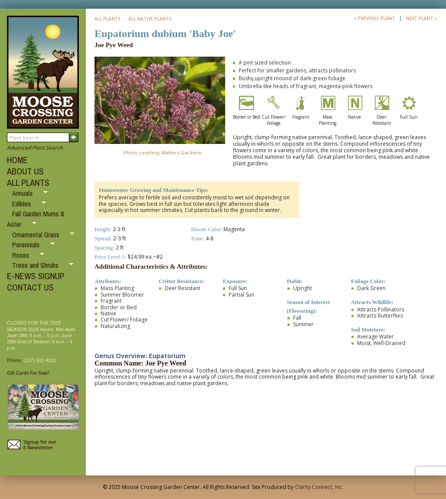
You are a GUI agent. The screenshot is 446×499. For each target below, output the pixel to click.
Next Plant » (421, 18)
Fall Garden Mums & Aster (35, 219)
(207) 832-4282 (40, 360)
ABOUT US (25, 171)
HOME (17, 160)
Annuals (23, 193)
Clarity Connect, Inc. (319, 487)
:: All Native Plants (147, 19)
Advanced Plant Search (35, 147)
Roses (21, 255)
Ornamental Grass (36, 234)
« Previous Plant (375, 18)
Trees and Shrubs (36, 265)
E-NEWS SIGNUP (35, 276)
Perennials (26, 245)
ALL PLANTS (28, 182)
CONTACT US (30, 287)
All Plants (108, 19)
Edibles (22, 203)
